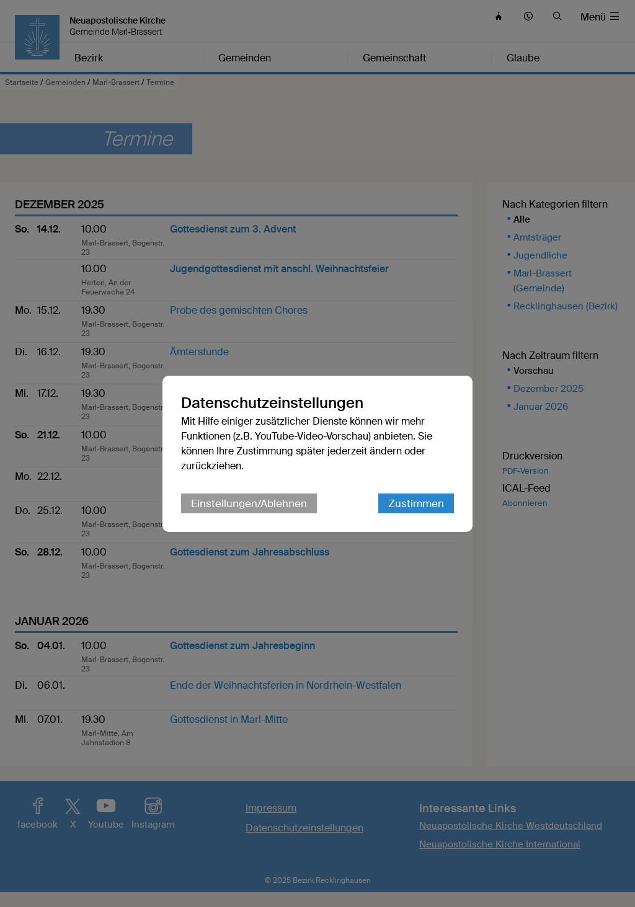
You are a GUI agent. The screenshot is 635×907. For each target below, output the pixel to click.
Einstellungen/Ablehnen (249, 503)
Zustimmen (416, 503)
